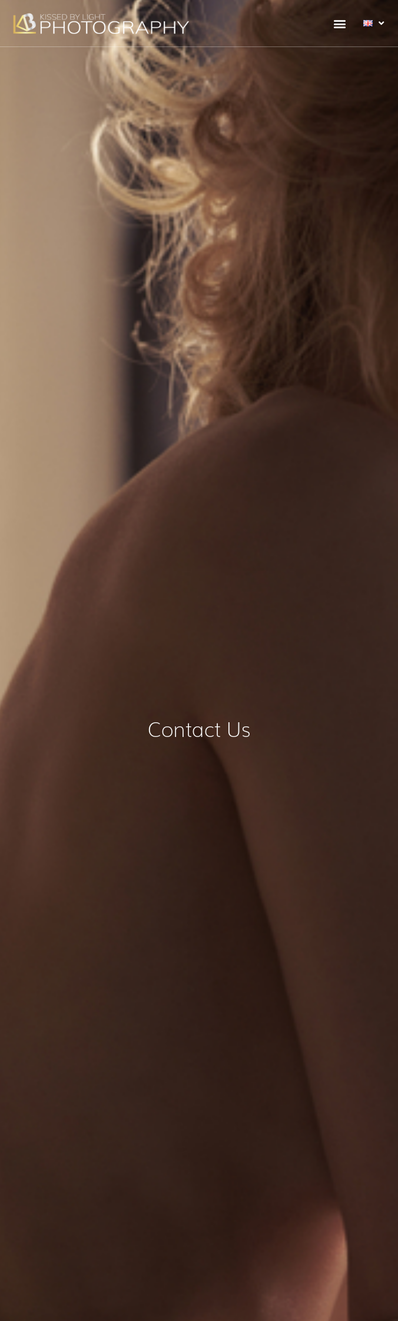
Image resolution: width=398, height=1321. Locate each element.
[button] (339, 23)
